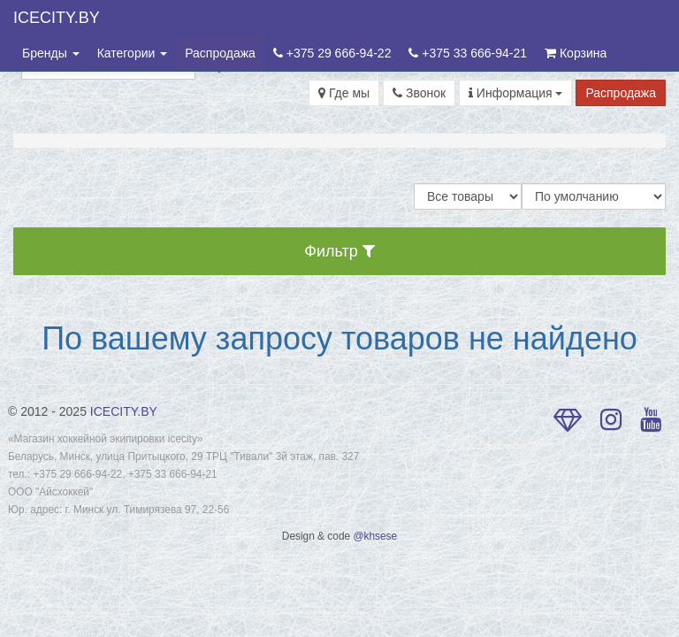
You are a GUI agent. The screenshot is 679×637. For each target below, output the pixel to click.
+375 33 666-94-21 (467, 53)
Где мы (344, 93)
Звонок (419, 93)
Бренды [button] (51, 53)
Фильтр (339, 251)
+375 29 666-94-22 (332, 53)
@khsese (375, 536)
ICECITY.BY (56, 18)
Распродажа (220, 53)
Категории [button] (132, 53)
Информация (516, 93)
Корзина (576, 53)
